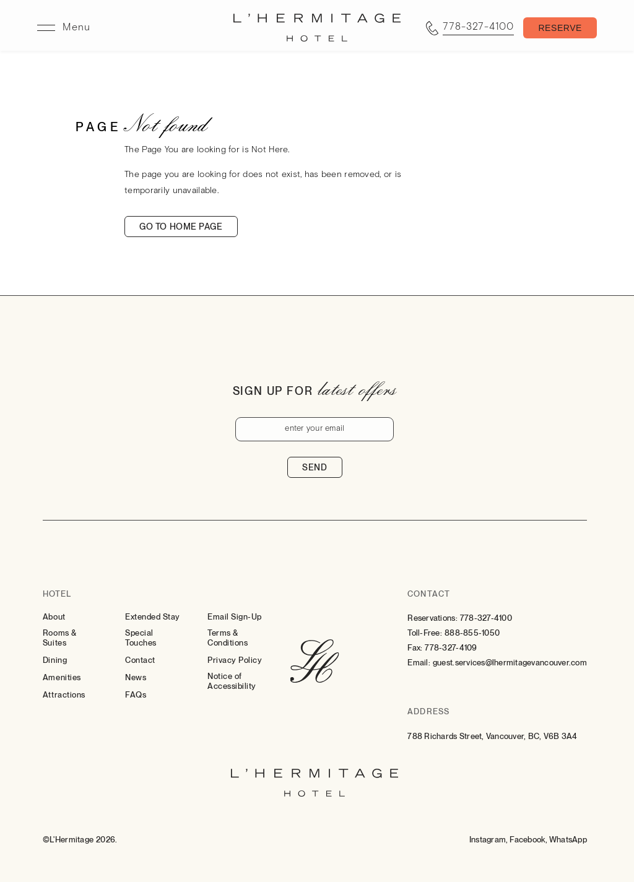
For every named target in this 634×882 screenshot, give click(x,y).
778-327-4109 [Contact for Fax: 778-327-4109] (451, 647)
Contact (140, 660)
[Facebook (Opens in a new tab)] (528, 839)
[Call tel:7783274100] (470, 27)
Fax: (414, 647)
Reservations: (432, 618)
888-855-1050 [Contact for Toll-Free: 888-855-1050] (472, 633)
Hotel (57, 594)
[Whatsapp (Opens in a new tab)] (568, 839)
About (54, 616)
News (135, 677)
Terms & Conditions (227, 637)
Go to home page (180, 226)
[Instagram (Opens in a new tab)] (488, 839)
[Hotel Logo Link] (314, 662)
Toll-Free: (424, 633)
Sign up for (273, 390)
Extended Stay (152, 616)
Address (428, 711)
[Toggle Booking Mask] (560, 27)
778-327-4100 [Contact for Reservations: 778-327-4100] (486, 618)
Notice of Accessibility (231, 681)
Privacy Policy (234, 660)
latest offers (357, 388)
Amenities (62, 677)
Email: (418, 662)
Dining (55, 660)
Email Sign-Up (234, 616)
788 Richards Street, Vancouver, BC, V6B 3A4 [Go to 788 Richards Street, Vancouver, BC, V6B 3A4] (492, 736)
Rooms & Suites (60, 637)
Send (314, 467)
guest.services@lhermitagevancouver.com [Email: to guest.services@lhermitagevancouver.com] (510, 662)
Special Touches (141, 637)
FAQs (135, 694)
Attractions (64, 694)
